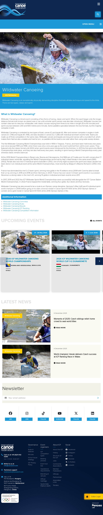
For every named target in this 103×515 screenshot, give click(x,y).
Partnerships (57, 477)
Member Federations (57, 470)
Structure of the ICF (57, 457)
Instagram (71, 453)
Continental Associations (57, 465)
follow (43, 419)
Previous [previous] (4, 261)
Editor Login (96, 496)
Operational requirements (45, 470)
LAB (93, 507)
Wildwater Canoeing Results (14, 206)
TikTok (70, 456)
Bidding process (43, 460)
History (55, 453)
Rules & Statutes (31, 450)
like (10, 419)
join (26, 419)
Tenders (56, 485)
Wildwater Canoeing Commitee (15, 202)
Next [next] (99, 261)
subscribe (59, 419)
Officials (56, 474)
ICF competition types (45, 454)
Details (8, 270)
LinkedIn (71, 465)
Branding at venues (45, 475)
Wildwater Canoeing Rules (13, 204)
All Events (97, 221)
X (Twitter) (71, 462)
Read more (61, 328)
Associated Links (57, 481)
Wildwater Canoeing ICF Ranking (16, 208)
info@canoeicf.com (11, 466)
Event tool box (44, 465)
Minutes (31, 454)
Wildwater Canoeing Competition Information (21, 211)
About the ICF (58, 449)
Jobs (54, 461)
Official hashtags (44, 480)
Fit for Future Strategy (32, 458)
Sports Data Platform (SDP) (45, 485)
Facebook (71, 449)
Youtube (71, 459)
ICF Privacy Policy (32, 464)
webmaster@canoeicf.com (13, 472)
